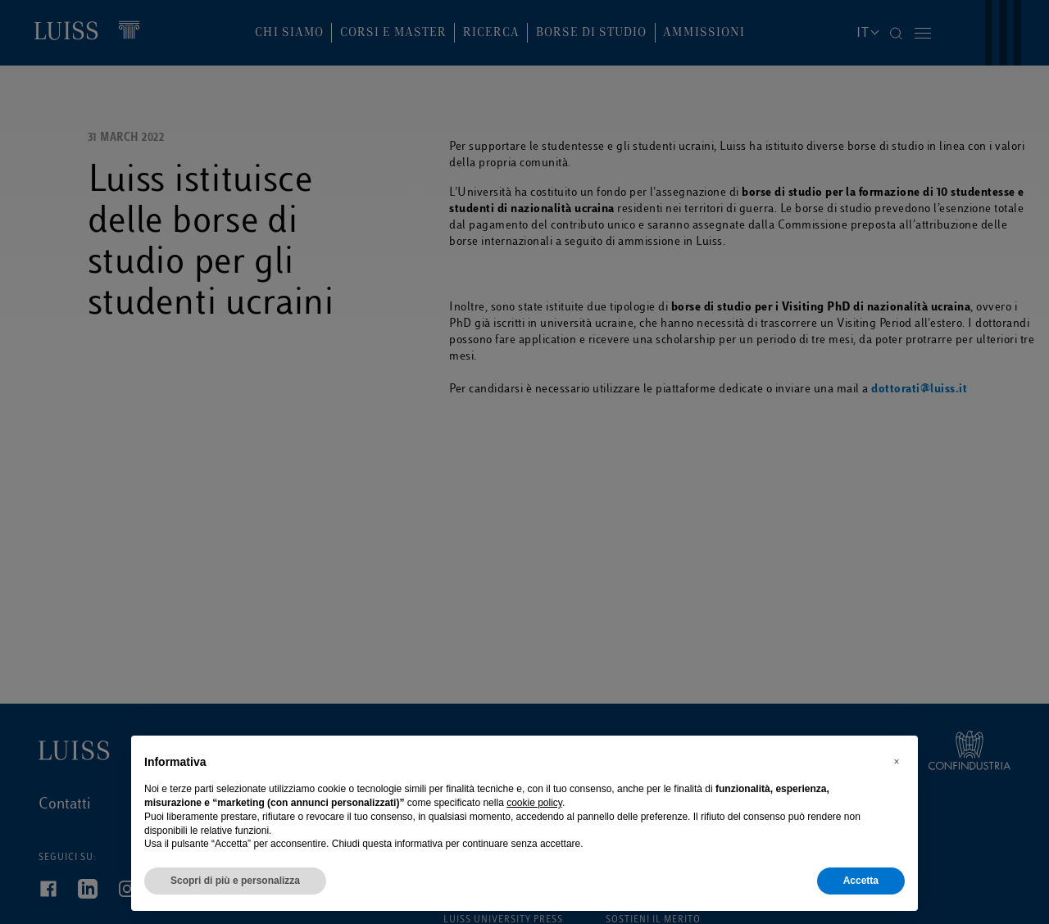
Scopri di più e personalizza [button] (235, 880)
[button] (896, 762)
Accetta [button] (861, 880)
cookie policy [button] (534, 802)
